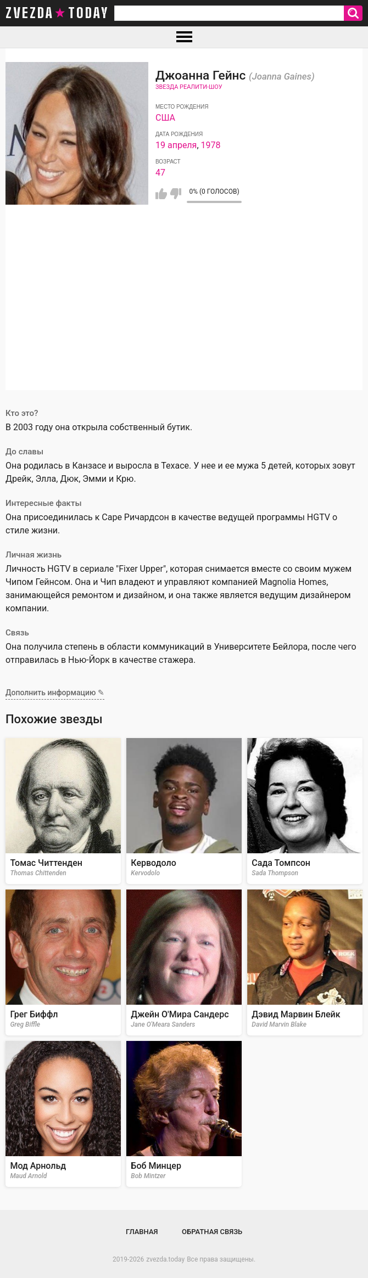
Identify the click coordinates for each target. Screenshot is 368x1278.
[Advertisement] (184, 313)
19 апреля (176, 145)
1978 (211, 145)
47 (160, 172)
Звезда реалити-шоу (188, 87)
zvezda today (57, 13)
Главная (142, 1232)
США (165, 117)
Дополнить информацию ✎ (54, 692)
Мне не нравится (175, 193)
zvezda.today (165, 1259)
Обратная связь (212, 1232)
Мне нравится (161, 193)
